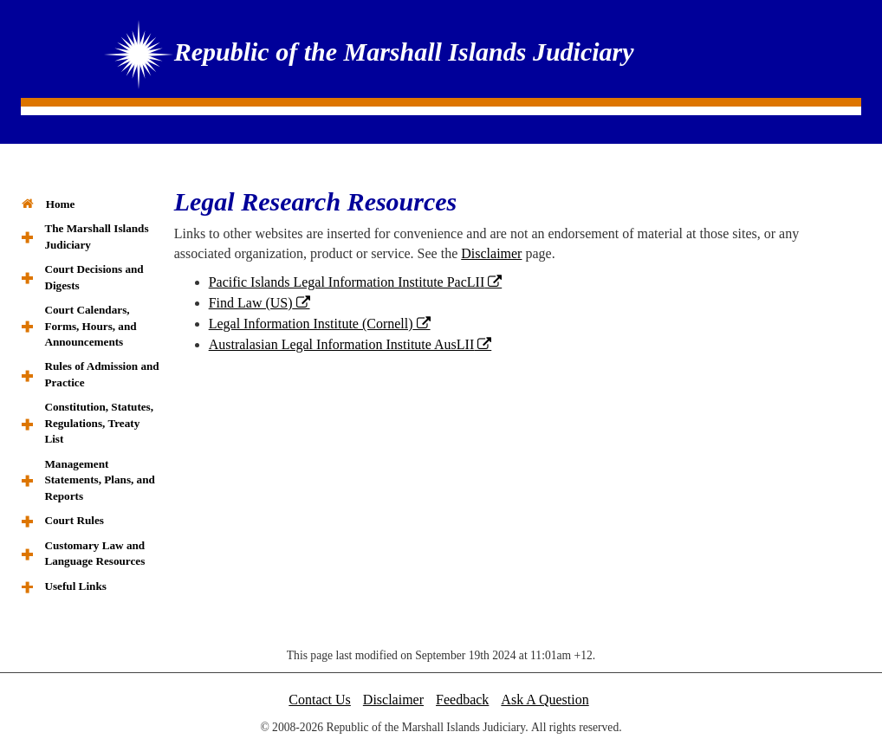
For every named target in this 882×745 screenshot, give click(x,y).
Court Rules (74, 520)
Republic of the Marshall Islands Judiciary (404, 51)
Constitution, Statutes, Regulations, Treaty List (98, 422)
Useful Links (75, 586)
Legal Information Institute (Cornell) (311, 323)
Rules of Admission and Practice (101, 374)
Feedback (462, 699)
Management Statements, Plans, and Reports (99, 479)
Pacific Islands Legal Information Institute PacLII (347, 282)
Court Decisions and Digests (93, 276)
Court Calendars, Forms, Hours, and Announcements (90, 325)
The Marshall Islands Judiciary (96, 236)
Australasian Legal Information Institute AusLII (342, 344)
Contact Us (320, 699)
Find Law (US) (251, 302)
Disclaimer (491, 253)
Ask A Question (544, 699)
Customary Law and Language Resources (94, 553)
